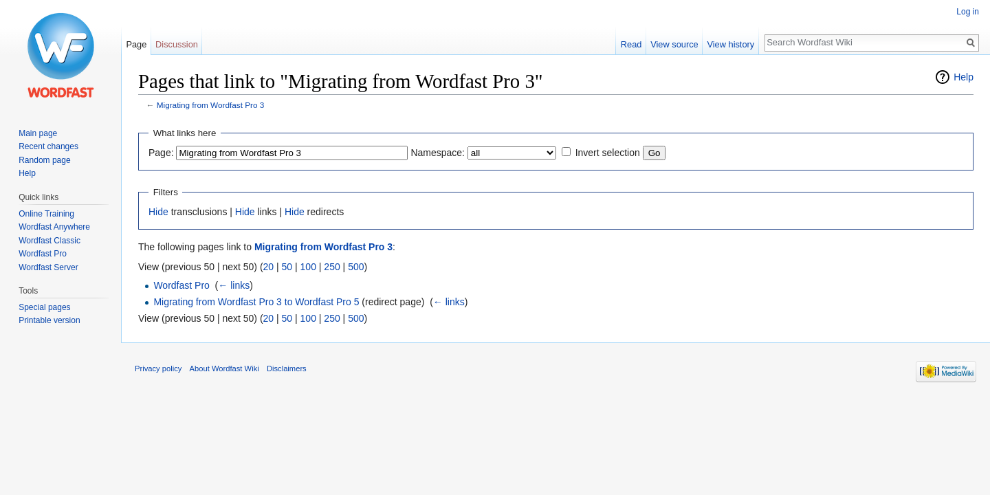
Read (631, 44)
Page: (161, 152)
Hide (158, 211)
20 (268, 266)
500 (356, 266)
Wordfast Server (48, 267)
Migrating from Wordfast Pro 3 (211, 104)
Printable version (49, 320)
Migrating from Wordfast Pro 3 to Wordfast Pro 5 (256, 301)
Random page (44, 160)
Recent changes (48, 146)
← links (234, 285)
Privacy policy (158, 368)
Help (964, 77)
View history (730, 44)
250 (332, 266)
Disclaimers (287, 368)
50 (287, 266)
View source (674, 44)
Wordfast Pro (181, 285)
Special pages (44, 307)
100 (308, 266)
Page (136, 44)
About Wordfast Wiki (224, 368)
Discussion (176, 44)
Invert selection (607, 152)
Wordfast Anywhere (54, 227)
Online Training (46, 214)
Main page (38, 133)
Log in (967, 11)
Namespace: (437, 152)
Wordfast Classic (49, 240)
